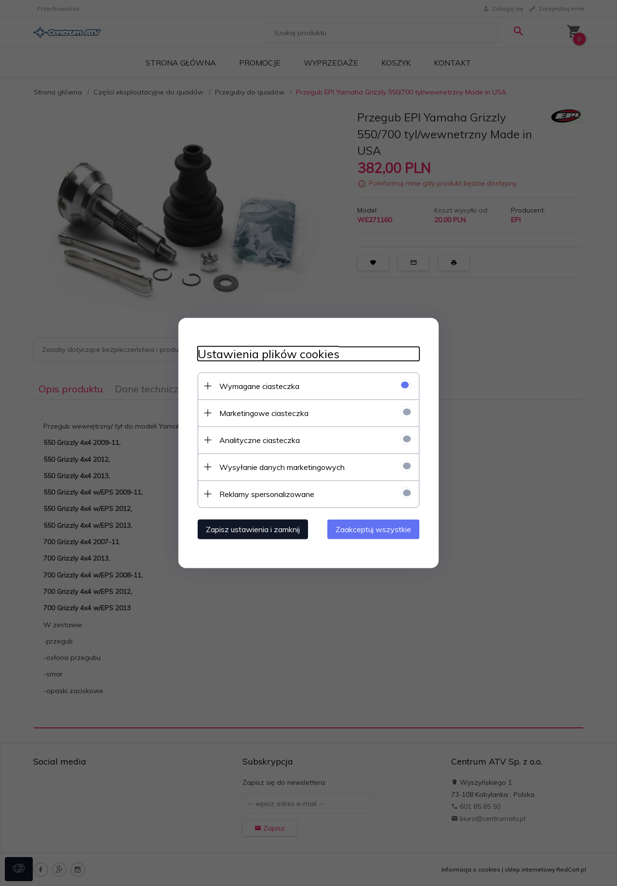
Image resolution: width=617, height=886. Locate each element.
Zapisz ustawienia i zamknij (253, 529)
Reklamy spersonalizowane (266, 494)
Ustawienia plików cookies (268, 354)
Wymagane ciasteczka (259, 386)
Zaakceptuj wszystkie (373, 529)
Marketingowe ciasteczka (263, 413)
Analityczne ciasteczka (259, 440)
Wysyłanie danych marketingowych (282, 467)
